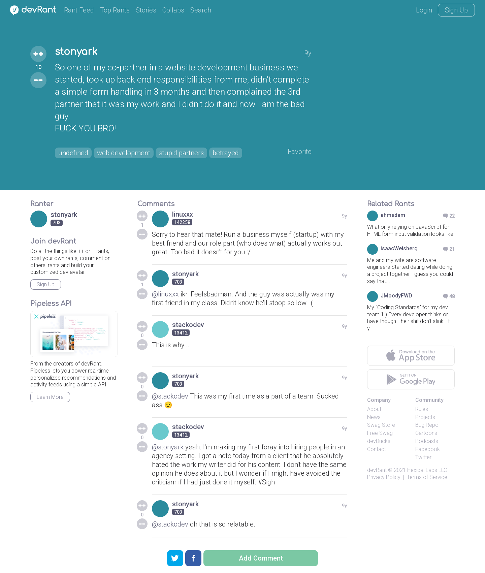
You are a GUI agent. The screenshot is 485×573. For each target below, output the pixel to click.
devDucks (378, 441)
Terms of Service (427, 477)
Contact (376, 449)
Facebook (427, 449)
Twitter (423, 457)
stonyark (76, 51)
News (374, 417)
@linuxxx (165, 294)
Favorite (300, 152)
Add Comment (261, 558)
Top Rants (115, 10)
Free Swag (380, 433)
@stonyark (168, 447)
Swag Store (381, 425)
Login (424, 10)
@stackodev (170, 396)
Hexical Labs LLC (427, 470)
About (374, 409)
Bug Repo (427, 425)
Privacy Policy (383, 477)
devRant (377, 470)
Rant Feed (79, 10)
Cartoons (426, 433)
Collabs (173, 10)
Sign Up (456, 10)
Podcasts (426, 441)
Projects (425, 417)
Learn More (50, 397)
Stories (146, 10)
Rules (421, 409)
